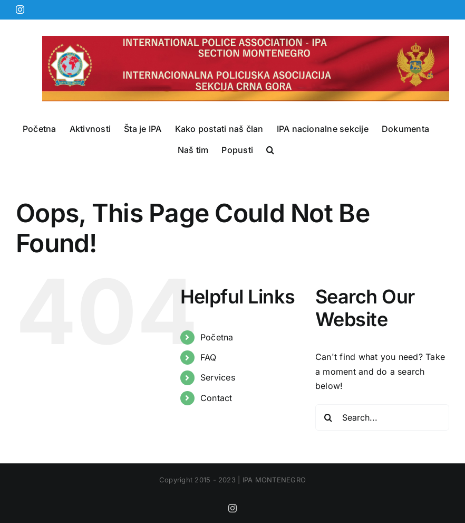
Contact (216, 398)
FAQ (208, 357)
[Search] (328, 417)
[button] (270, 149)
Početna (217, 337)
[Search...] (382, 417)
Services (217, 377)
